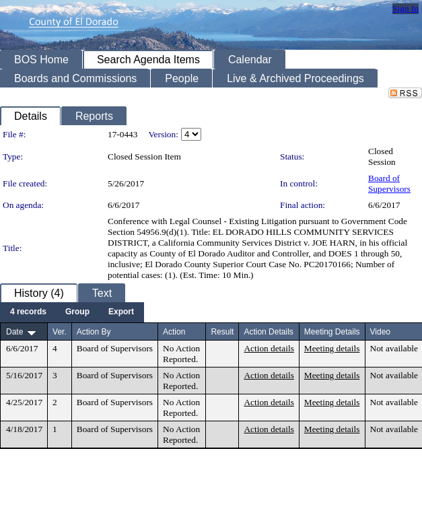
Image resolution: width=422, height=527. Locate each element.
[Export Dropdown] (121, 312)
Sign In (405, 8)
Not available (394, 348)
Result (222, 332)
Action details (268, 348)
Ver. (59, 332)
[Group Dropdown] (77, 312)
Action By (94, 332)
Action (174, 332)
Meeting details (332, 348)
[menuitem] (28, 312)
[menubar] (72, 312)
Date (14, 332)
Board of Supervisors (389, 183)
